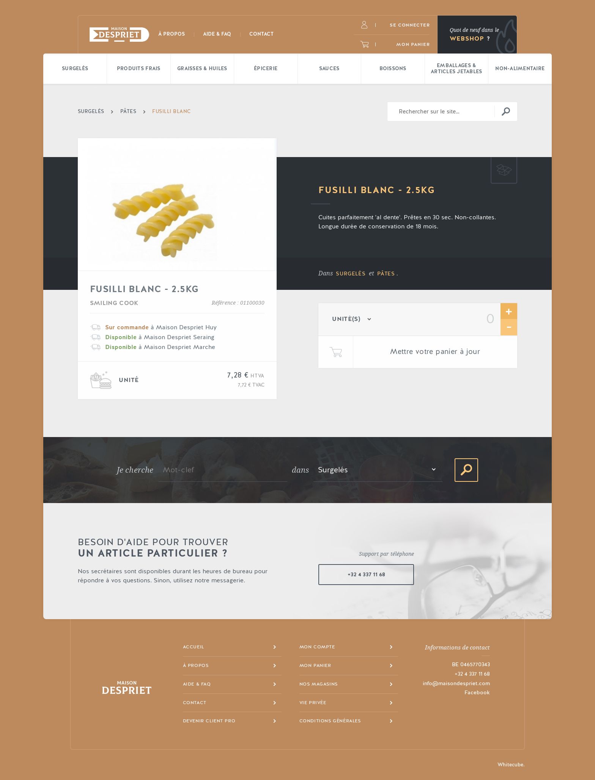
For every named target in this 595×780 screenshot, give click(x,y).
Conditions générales (330, 721)
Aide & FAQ (197, 684)
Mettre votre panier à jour (435, 352)
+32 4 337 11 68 (366, 574)
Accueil (193, 647)
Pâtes (386, 273)
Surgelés (351, 273)
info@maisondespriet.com (456, 683)
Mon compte (317, 647)
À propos (196, 665)
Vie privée (312, 703)
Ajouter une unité (509, 311)
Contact (194, 703)
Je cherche (135, 470)
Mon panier (315, 665)
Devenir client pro (209, 721)
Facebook (477, 692)
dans (300, 470)
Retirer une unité (509, 327)
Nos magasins (318, 684)
